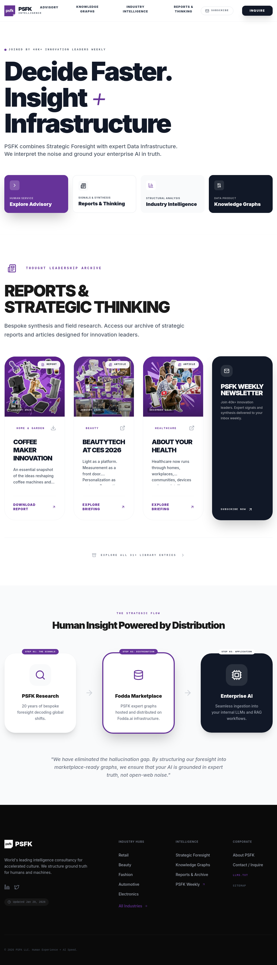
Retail (123, 855)
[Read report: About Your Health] (173, 438)
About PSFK (244, 855)
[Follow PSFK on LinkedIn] (7, 887)
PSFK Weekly (190, 884)
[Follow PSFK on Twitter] (16, 887)
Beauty (124, 864)
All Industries (132, 906)
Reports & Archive (192, 874)
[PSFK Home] (21, 10)
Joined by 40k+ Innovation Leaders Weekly (57, 49)
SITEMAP (239, 885)
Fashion (125, 874)
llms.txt (240, 875)
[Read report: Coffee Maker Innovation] (34, 438)
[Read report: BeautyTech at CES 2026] (104, 438)
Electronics (128, 894)
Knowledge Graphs (193, 864)
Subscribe (217, 11)
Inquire (257, 10)
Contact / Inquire (248, 864)
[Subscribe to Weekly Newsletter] (242, 438)
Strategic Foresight (193, 855)
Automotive (128, 884)
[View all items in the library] (138, 555)
